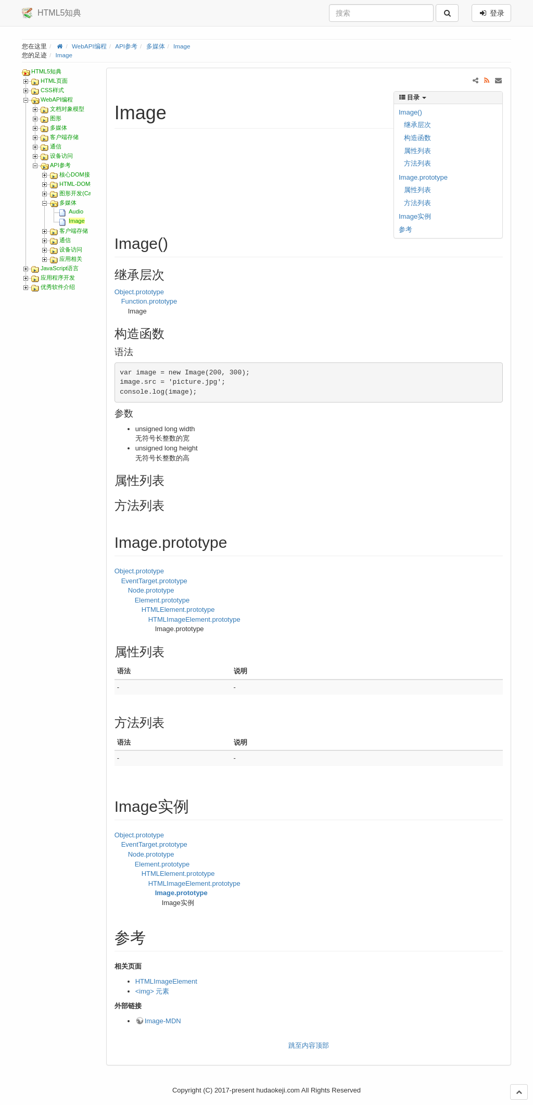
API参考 (126, 46)
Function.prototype (149, 301)
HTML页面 (54, 81)
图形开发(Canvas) (82, 193)
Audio (76, 211)
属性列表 (417, 151)
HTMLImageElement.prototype (194, 619)
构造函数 (417, 138)
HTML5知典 (46, 71)
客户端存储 (64, 137)
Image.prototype (423, 177)
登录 (491, 13)
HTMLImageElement (166, 981)
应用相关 (70, 259)
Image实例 (415, 216)
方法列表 (417, 163)
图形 (55, 118)
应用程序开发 (58, 277)
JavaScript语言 (60, 268)
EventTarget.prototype (154, 581)
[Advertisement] (239, 171)
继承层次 (417, 125)
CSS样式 (52, 90)
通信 (55, 146)
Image (181, 46)
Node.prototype (151, 590)
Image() (410, 112)
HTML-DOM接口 (80, 184)
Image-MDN (163, 1021)
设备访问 (61, 156)
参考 (405, 229)
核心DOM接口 (77, 174)
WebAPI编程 (89, 46)
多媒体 (155, 46)
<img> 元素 (152, 991)
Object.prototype (139, 292)
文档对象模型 (67, 109)
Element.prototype (162, 600)
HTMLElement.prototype (178, 609)
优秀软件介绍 (58, 287)
